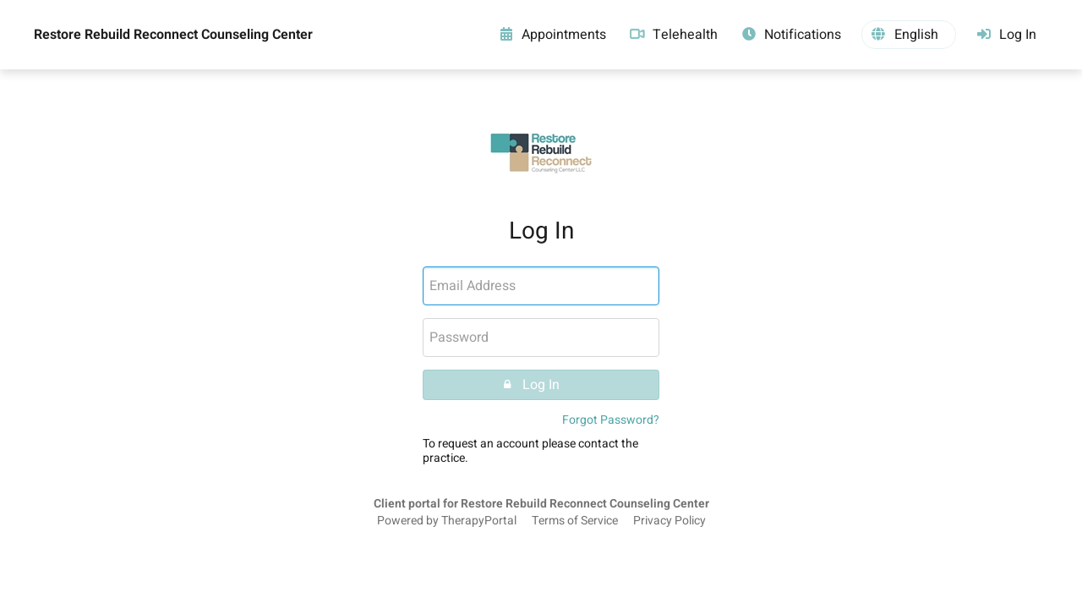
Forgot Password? (610, 420)
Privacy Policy (669, 521)
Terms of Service (575, 521)
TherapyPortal (478, 521)
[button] (908, 34)
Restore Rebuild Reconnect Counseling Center (173, 34)
